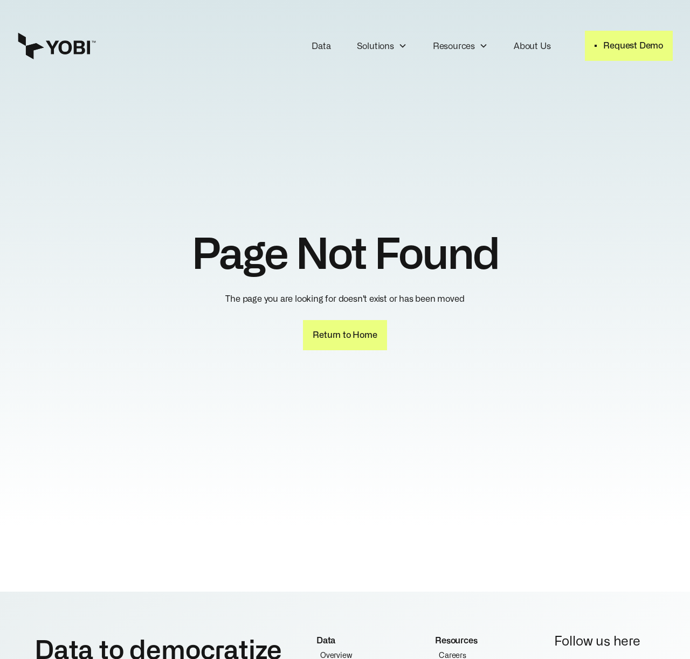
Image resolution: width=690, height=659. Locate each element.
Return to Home (345, 334)
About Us (532, 45)
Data (321, 45)
